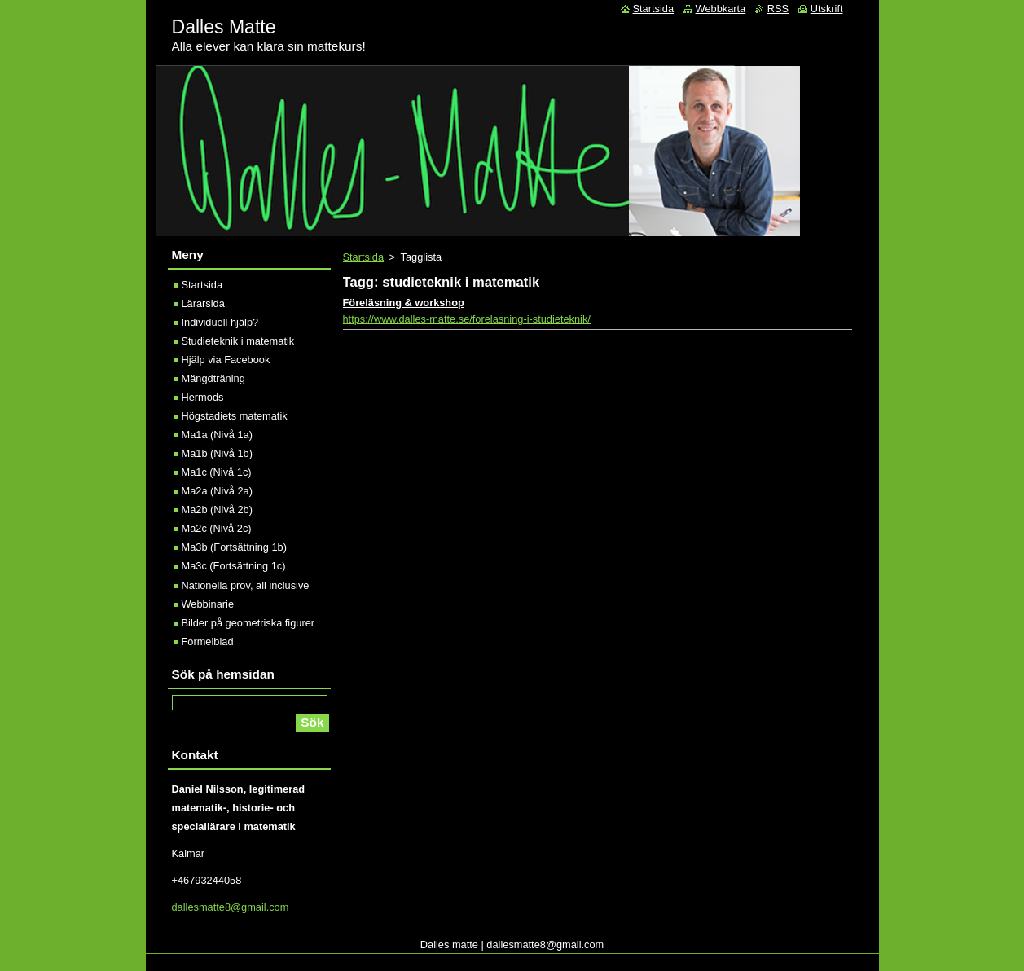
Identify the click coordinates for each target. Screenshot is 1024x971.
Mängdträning (213, 378)
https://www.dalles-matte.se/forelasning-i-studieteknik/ (467, 319)
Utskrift (827, 8)
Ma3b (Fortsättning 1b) (234, 547)
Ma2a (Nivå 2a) (217, 491)
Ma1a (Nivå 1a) (217, 434)
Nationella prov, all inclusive (246, 585)
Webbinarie (208, 604)
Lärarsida (203, 303)
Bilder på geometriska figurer (248, 623)
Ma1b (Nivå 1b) (217, 453)
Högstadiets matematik (235, 416)
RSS (778, 8)
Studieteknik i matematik (238, 341)
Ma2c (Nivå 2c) (217, 528)
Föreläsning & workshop (403, 303)
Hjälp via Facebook (226, 360)
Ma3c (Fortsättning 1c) (234, 566)
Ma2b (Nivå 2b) (217, 509)
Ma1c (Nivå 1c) (217, 472)
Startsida (364, 257)
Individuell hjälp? (220, 322)
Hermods (203, 397)
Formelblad (208, 641)
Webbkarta (721, 8)
